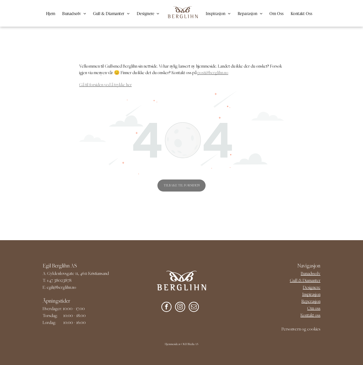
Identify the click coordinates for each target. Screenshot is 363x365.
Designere (311, 287)
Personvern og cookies (301, 329)
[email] (194, 307)
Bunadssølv (310, 273)
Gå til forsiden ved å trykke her (105, 85)
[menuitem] (51, 13)
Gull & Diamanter (305, 280)
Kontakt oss (310, 315)
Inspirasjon (311, 294)
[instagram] (180, 307)
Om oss (313, 308)
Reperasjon (310, 301)
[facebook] (166, 307)
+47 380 (54, 280)
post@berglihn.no (212, 73)
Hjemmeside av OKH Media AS (181, 344)
